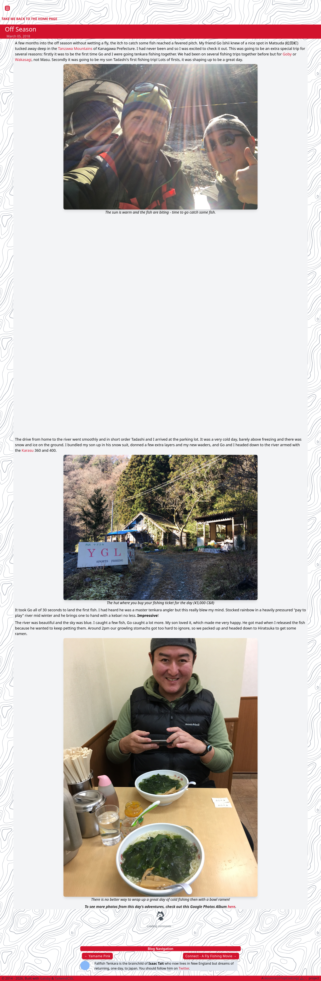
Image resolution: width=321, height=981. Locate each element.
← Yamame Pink (97, 956)
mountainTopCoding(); (286, 978)
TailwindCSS (64, 978)
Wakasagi (23, 59)
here (231, 906)
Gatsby (45, 978)
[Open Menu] (7, 8)
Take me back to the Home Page (29, 19)
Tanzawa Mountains (75, 48)
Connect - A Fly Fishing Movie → (211, 956)
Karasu (28, 450)
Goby (287, 54)
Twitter (184, 968)
